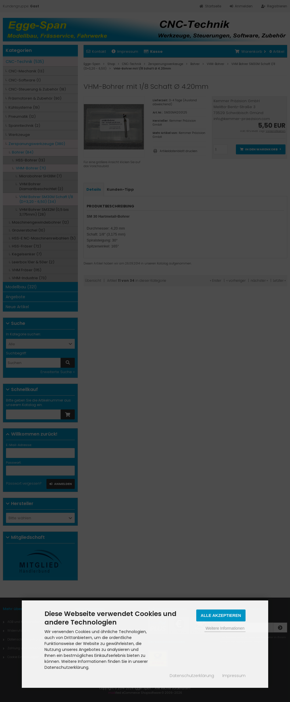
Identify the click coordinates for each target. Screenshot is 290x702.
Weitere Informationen (225, 628)
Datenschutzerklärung (192, 675)
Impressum (234, 675)
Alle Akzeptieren (221, 615)
